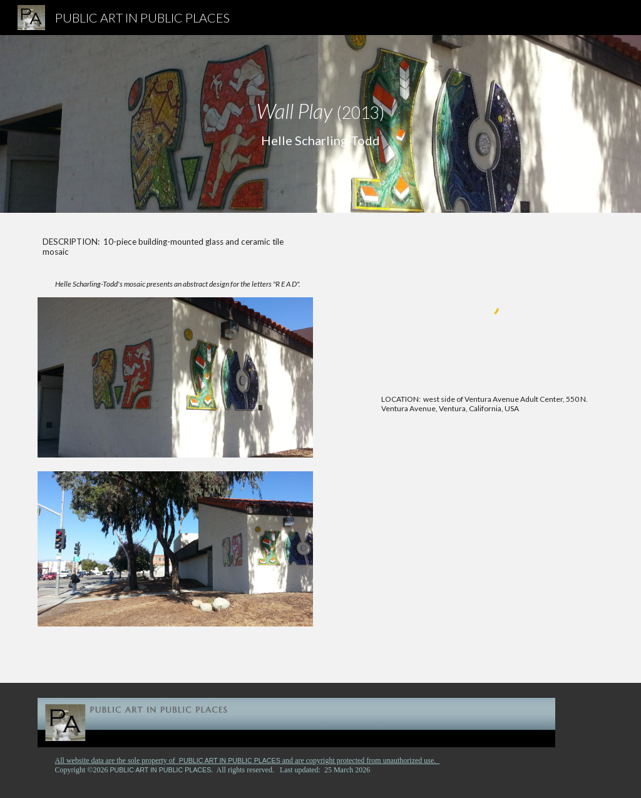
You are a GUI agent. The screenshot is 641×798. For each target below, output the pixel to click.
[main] (321, 124)
